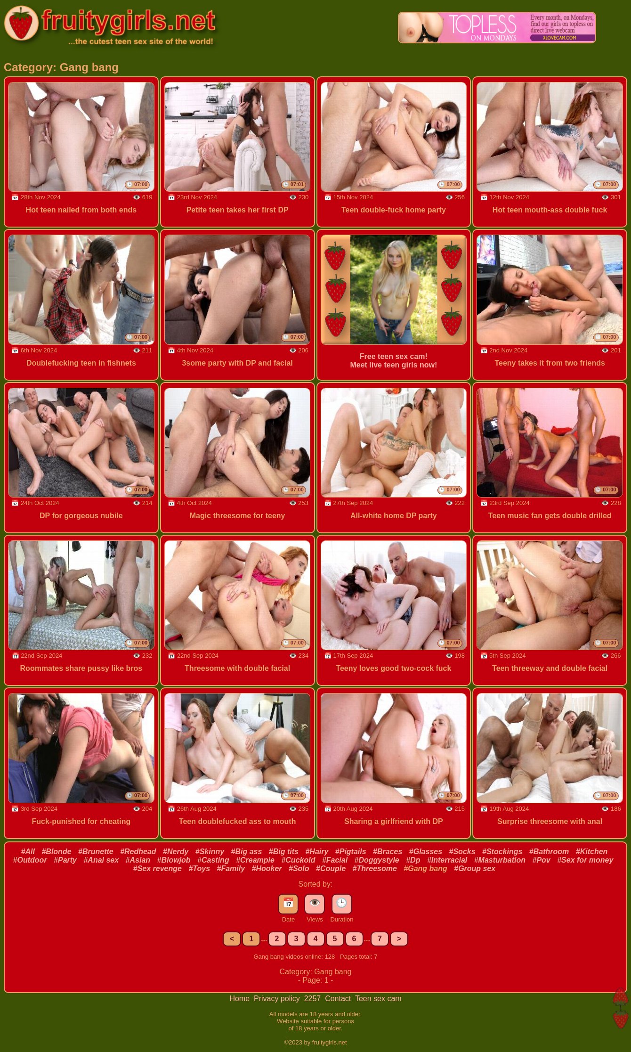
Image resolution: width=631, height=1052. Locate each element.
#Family (231, 868)
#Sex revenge (157, 868)
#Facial (335, 860)
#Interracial (447, 860)
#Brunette (95, 852)
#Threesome (375, 868)
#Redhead (138, 852)
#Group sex (474, 868)
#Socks (462, 852)
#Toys (199, 868)
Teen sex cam (378, 999)
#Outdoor (30, 860)
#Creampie (255, 860)
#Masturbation (500, 860)
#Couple (331, 868)
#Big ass (246, 852)
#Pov (541, 860)
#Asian (138, 860)
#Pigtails (350, 852)
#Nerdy (175, 852)
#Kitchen (592, 852)
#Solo (299, 868)
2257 (313, 999)
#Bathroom (549, 852)
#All (28, 852)
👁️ (315, 902)
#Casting (213, 860)
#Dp (413, 860)
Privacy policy (278, 999)
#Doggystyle (377, 860)
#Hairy (316, 852)
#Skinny (209, 852)
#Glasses (425, 852)
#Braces (387, 852)
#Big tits (284, 852)
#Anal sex (101, 860)
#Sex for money (585, 860)
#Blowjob (174, 860)
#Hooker (267, 868)
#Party (65, 860)
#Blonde (56, 852)
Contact (339, 999)
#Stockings (502, 852)
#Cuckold (298, 860)
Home (240, 999)
